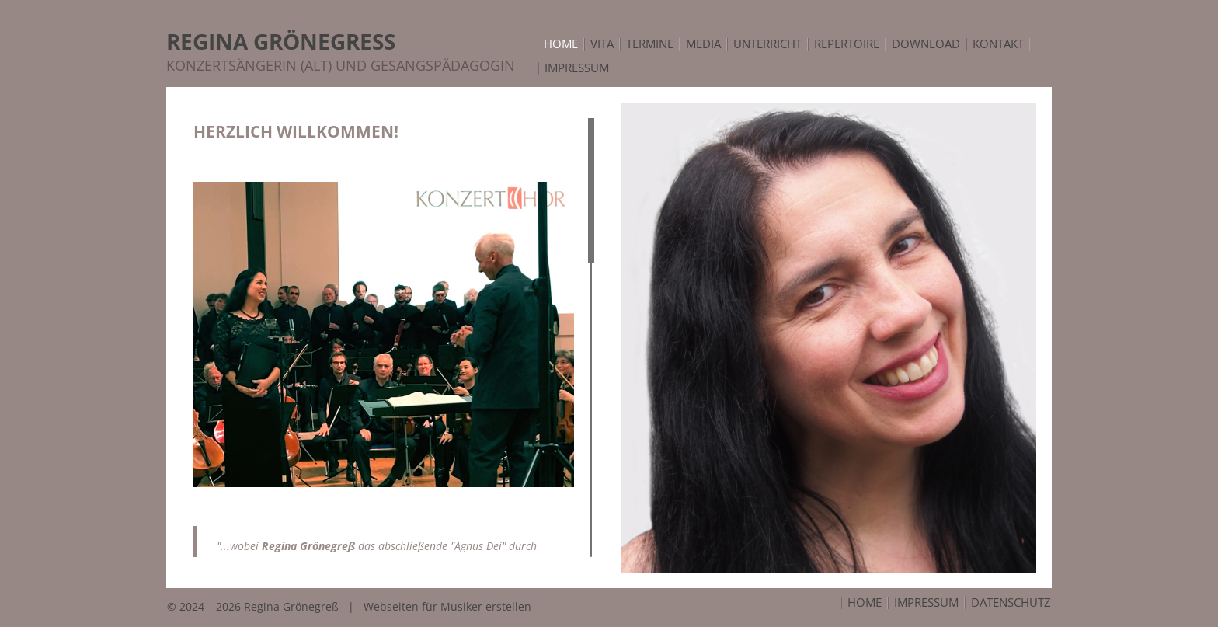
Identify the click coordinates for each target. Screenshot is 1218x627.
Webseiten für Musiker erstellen (447, 606)
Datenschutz (1011, 603)
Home (864, 603)
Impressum (926, 603)
